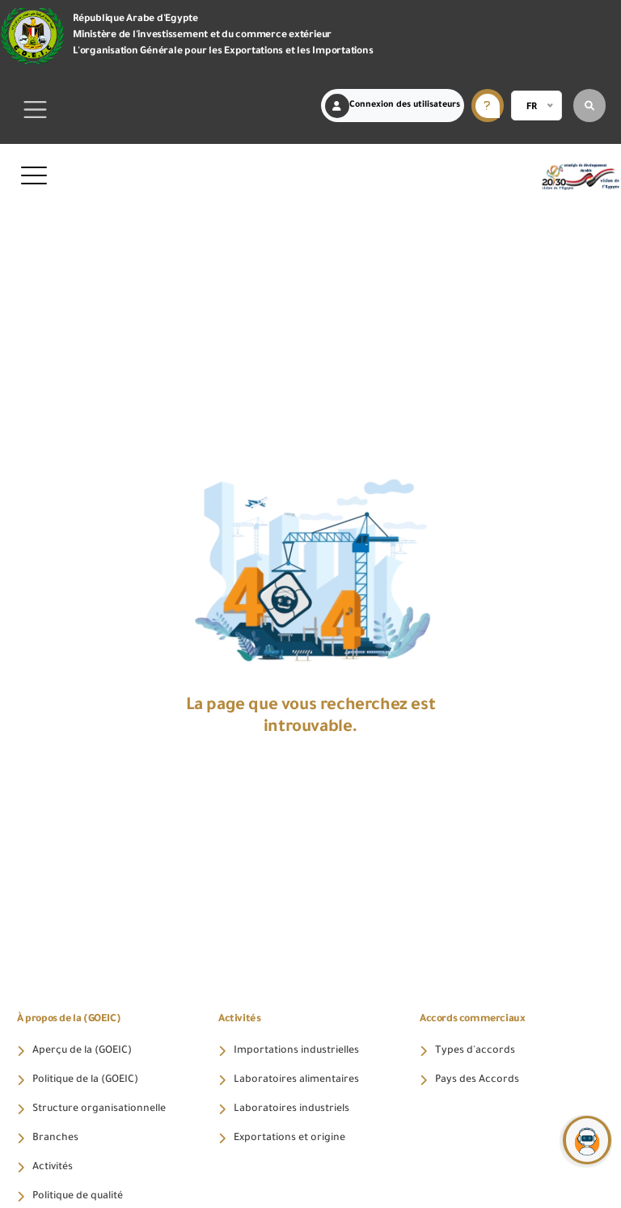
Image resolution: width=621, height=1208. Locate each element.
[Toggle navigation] (35, 110)
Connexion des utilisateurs (392, 106)
